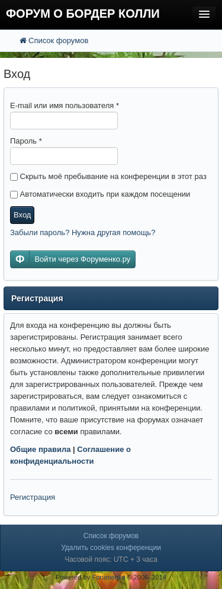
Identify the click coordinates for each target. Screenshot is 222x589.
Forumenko (108, 577)
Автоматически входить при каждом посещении (100, 194)
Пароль (26, 140)
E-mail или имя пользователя (64, 105)
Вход (22, 214)
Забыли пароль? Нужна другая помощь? (82, 232)
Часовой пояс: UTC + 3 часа (111, 559)
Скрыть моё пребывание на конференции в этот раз (108, 176)
